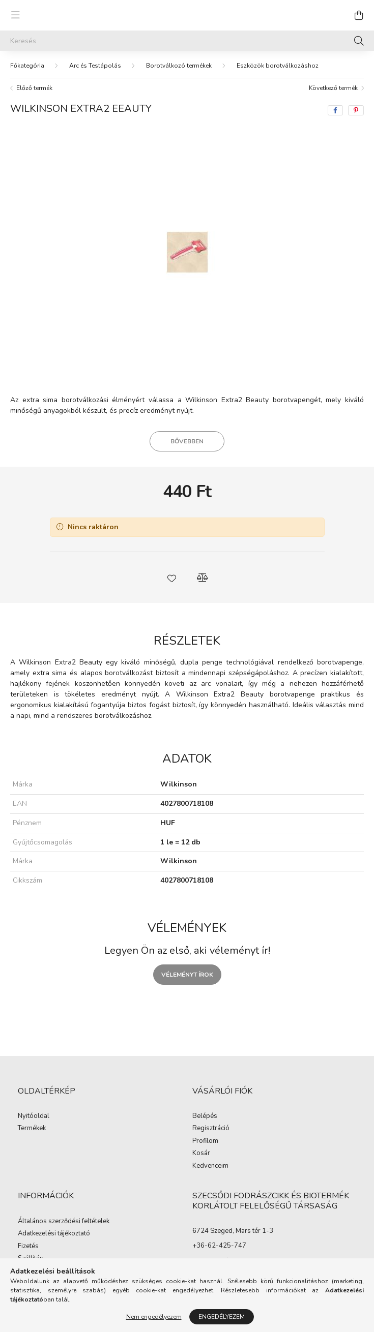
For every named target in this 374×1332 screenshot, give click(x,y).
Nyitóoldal (33, 1116)
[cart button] (359, 15)
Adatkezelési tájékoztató (54, 1234)
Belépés (204, 1116)
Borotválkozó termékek (179, 66)
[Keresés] (187, 41)
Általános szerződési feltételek (63, 1222)
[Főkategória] (27, 66)
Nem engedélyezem (154, 1317)
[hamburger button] (15, 15)
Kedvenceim (210, 1166)
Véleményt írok (187, 975)
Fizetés (28, 1247)
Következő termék (333, 88)
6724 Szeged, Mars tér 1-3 (232, 1230)
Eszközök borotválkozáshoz (278, 66)
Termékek (32, 1129)
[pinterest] (356, 110)
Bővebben (187, 441)
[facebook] (335, 110)
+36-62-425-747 (219, 1245)
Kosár (201, 1153)
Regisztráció (210, 1129)
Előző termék (34, 88)
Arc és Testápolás (95, 66)
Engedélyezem (221, 1317)
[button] (172, 577)
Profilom (205, 1141)
